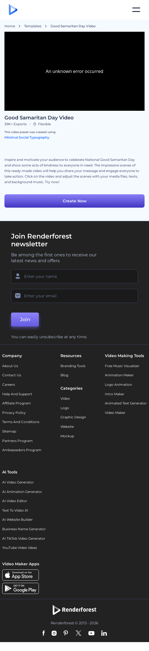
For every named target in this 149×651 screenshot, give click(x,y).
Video (65, 398)
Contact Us (11, 375)
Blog (64, 375)
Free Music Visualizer (122, 366)
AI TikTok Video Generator (23, 538)
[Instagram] (54, 633)
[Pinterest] (66, 633)
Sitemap (9, 431)
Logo (64, 408)
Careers (8, 384)
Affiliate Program (16, 403)
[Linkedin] (104, 633)
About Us (10, 366)
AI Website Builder (17, 519)
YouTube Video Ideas (19, 548)
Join (25, 319)
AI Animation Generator (22, 492)
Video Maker (115, 413)
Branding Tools (72, 366)
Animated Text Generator (126, 403)
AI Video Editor (14, 501)
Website (67, 426)
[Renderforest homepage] (13, 10)
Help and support (17, 394)
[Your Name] (74, 276)
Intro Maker (114, 394)
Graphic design (73, 417)
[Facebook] (43, 633)
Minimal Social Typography (26, 137)
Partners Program (17, 441)
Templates (32, 26)
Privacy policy (14, 413)
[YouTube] (91, 633)
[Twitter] (78, 633)
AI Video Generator (18, 482)
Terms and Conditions (20, 422)
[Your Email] (74, 296)
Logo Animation (118, 384)
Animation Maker (119, 375)
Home (9, 26)
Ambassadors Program (21, 450)
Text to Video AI (15, 510)
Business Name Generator (24, 529)
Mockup (67, 436)
